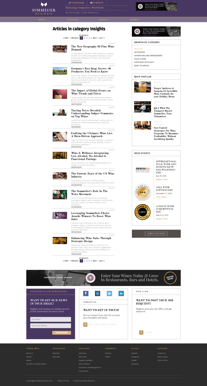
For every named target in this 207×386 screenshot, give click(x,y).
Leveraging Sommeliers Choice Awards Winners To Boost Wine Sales (91, 216)
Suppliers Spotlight (144, 62)
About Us (29, 353)
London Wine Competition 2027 (165, 209)
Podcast (108, 353)
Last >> (102, 38)
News (42, 20)
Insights (138, 49)
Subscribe (56, 357)
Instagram (135, 357)
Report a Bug (162, 357)
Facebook (134, 364)
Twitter (134, 360)
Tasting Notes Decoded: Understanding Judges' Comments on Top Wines (92, 113)
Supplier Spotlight (86, 360)
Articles (72, 20)
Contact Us (161, 353)
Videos (107, 357)
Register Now (162, 179)
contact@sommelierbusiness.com (39, 381)
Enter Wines (161, 197)
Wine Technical (141, 66)
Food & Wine (140, 59)
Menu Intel (82, 357)
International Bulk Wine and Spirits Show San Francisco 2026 (166, 167)
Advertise (56, 353)
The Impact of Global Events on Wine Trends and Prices (90, 92)
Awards (103, 20)
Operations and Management (148, 56)
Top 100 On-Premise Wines (36, 364)
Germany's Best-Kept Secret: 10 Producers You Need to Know (91, 70)
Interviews (139, 52)
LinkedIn (134, 353)
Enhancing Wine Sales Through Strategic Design (91, 240)
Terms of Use (162, 360)
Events (134, 20)
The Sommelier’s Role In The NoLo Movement (89, 193)
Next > (95, 38)
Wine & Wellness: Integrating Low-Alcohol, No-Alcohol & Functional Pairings (90, 156)
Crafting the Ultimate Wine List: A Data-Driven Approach (92, 135)
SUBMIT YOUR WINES (156, 234)
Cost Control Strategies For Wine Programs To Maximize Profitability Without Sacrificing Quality (166, 133)
